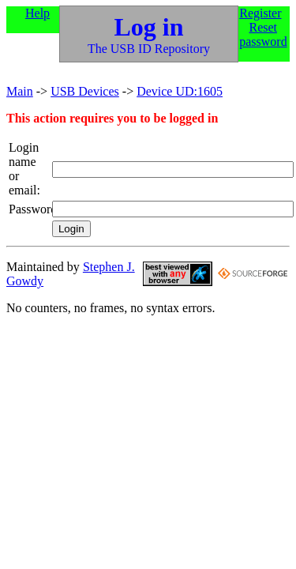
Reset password (263, 34)
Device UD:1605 (180, 91)
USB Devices (85, 91)
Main (19, 91)
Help (37, 13)
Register (260, 13)
